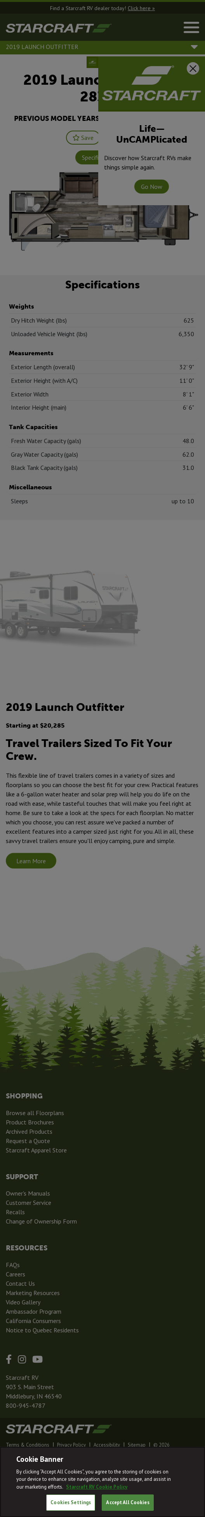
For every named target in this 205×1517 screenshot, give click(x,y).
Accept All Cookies (127, 1502)
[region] (102, 1482)
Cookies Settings (70, 1502)
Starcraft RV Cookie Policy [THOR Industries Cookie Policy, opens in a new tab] (96, 1487)
